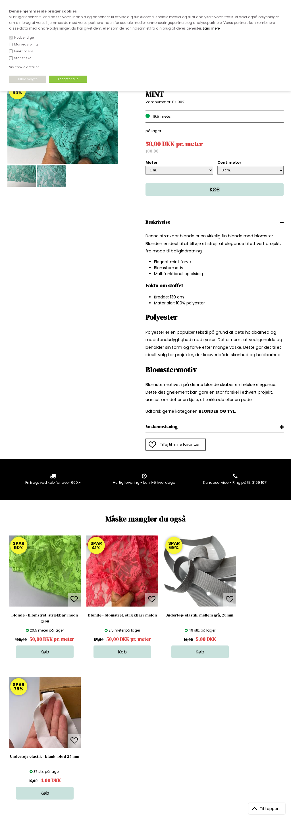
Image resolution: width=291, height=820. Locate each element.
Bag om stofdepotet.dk (95, 726)
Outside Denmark (90, 743)
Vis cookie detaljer (24, 67)
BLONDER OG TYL (217, 411)
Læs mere (211, 28)
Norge (79, 737)
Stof (143, 720)
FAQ (77, 731)
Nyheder (148, 743)
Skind (145, 726)
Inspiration (149, 760)
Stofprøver (149, 754)
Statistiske (22, 58)
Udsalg (146, 749)
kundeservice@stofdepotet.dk (35, 749)
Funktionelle (23, 51)
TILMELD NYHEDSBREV (243, 733)
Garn (144, 731)
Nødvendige (24, 37)
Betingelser (84, 749)
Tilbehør (147, 737)
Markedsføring (26, 44)
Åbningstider (85, 720)
